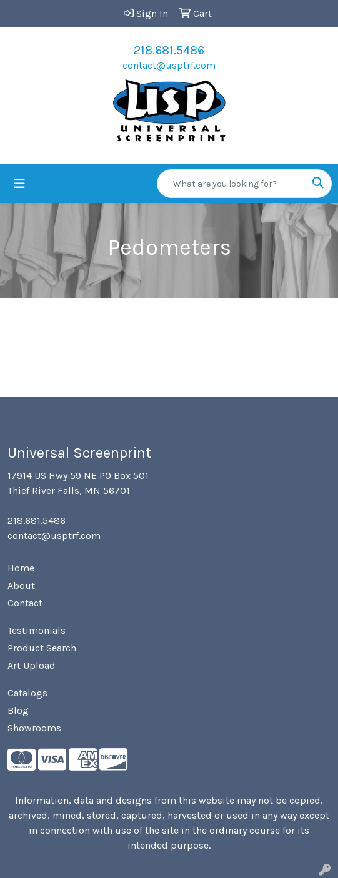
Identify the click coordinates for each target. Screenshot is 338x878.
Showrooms (34, 728)
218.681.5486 (169, 50)
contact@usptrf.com (169, 65)
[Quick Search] (231, 183)
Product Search (41, 648)
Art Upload (31, 665)
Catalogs (27, 693)
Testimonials (36, 630)
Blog (18, 710)
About (21, 585)
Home (20, 568)
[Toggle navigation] (19, 184)
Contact (24, 603)
